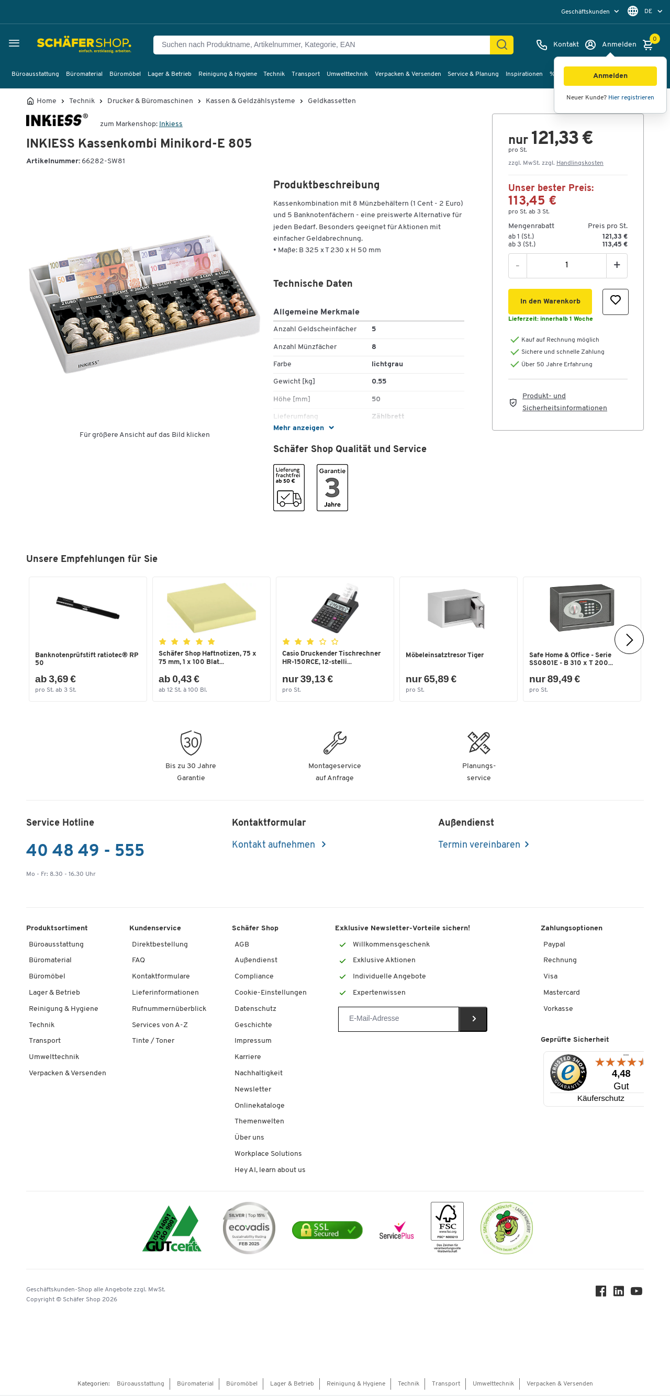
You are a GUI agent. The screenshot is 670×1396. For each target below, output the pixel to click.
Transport (306, 74)
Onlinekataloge (259, 1107)
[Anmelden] (610, 45)
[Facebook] (602, 1294)
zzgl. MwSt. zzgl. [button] (556, 163)
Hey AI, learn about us (270, 1171)
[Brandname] (57, 124)
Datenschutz (255, 1010)
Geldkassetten (332, 101)
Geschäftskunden (586, 12)
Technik (274, 74)
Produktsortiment (57, 929)
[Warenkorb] (651, 45)
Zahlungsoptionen (571, 929)
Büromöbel (125, 74)
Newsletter (252, 1091)
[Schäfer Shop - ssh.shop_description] (58, 45)
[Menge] (566, 265)
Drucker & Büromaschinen (150, 101)
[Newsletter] (398, 1020)
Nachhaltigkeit (258, 1074)
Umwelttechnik (347, 74)
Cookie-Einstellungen (270, 994)
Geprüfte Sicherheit (575, 1041)
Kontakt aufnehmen (274, 846)
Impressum (253, 1042)
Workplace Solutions (268, 1155)
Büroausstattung (35, 74)
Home (47, 101)
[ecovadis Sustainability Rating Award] (249, 1231)
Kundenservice (155, 929)
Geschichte (253, 1026)
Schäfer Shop (255, 929)
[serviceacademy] (396, 1231)
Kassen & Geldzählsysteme (250, 101)
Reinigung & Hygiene (227, 74)
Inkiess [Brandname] (171, 124)
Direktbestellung (160, 946)
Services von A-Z (160, 1026)
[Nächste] (629, 640)
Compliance (254, 978)
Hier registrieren (631, 98)
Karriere (247, 1058)
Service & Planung (473, 74)
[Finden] (502, 45)
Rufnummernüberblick (169, 1010)
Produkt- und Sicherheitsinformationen (564, 402)
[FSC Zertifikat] (447, 1231)
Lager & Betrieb (170, 74)
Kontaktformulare (161, 978)
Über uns (249, 1139)
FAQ (138, 961)
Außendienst (255, 961)
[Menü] (626, 1058)
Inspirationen (524, 74)
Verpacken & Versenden (408, 74)
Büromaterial (84, 74)
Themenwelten (259, 1123)
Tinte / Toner (153, 1042)
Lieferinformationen (165, 994)
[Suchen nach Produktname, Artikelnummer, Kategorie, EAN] (326, 45)
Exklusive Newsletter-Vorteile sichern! (402, 929)
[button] (610, 76)
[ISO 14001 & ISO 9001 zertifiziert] (172, 1231)
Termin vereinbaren (479, 846)
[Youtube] (637, 1294)
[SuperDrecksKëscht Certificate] (507, 1231)
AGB (241, 946)
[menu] (591, 11)
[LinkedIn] (619, 1294)
